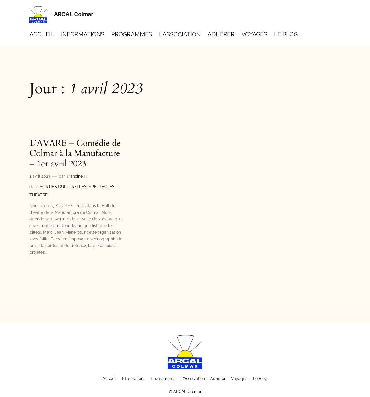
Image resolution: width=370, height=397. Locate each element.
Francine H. (77, 176)
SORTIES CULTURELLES (63, 186)
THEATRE (38, 194)
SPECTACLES (102, 186)
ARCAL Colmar (73, 14)
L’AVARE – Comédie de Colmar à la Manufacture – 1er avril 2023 (75, 153)
